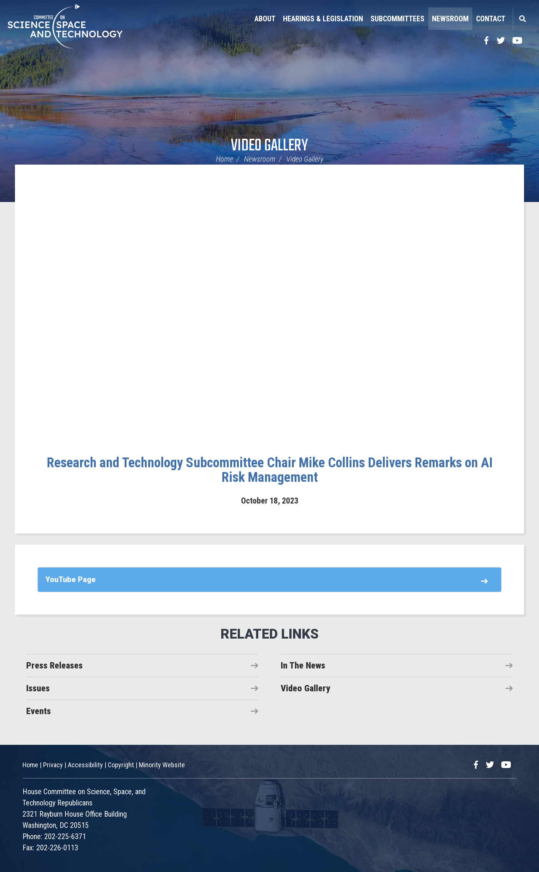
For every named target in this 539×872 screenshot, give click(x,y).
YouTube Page (70, 579)
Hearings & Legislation (323, 18)
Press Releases (54, 665)
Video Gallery (269, 146)
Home (224, 158)
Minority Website (162, 765)
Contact (490, 18)
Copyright (121, 765)
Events (38, 711)
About (265, 18)
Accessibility (85, 765)
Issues (38, 688)
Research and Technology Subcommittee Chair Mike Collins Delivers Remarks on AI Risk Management (270, 470)
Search (522, 18)
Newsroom (450, 18)
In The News (303, 665)
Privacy (53, 765)
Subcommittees (397, 18)
